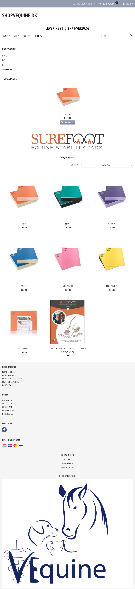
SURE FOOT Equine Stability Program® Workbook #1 (67, 350)
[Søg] (131, 35)
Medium (111, 223)
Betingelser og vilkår (12, 378)
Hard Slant (67, 286)
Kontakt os (7, 385)
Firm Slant (111, 286)
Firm (67, 223)
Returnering (8, 375)
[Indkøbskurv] (108, 3)
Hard (67, 114)
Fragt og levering (10, 382)
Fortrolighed (8, 372)
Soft (23, 286)
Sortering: (75, 164)
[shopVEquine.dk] (19, 15)
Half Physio (23, 348)
